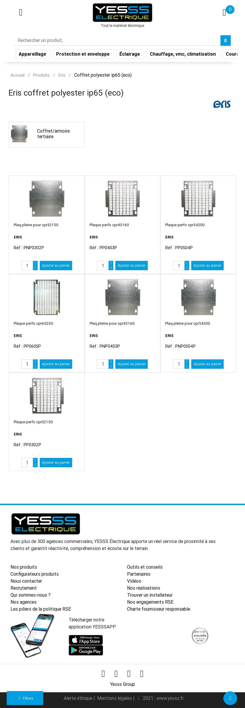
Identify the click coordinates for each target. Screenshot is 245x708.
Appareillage (33, 55)
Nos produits (24, 567)
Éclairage (130, 55)
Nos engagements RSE (150, 602)
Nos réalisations (143, 588)
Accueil (18, 75)
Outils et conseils (145, 567)
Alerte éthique (78, 698)
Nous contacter (26, 581)
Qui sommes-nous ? (31, 595)
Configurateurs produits (35, 574)
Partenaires (138, 574)
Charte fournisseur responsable (158, 609)
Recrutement (24, 588)
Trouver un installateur (150, 595)
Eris (61, 75)
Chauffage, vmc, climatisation (183, 55)
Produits (41, 75)
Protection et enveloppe (83, 55)
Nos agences (24, 602)
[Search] (117, 41)
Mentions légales (115, 698)
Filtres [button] (25, 698)
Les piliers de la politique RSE (41, 609)
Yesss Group (122, 684)
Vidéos (134, 581)
